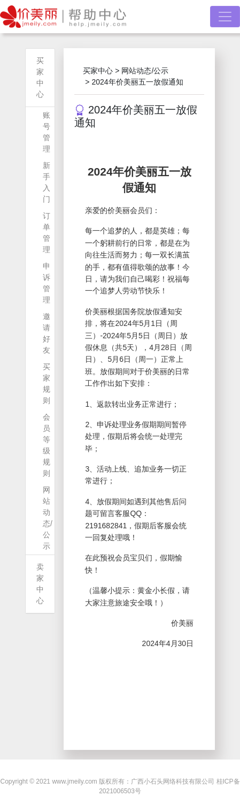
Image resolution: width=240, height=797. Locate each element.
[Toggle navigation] (225, 16)
